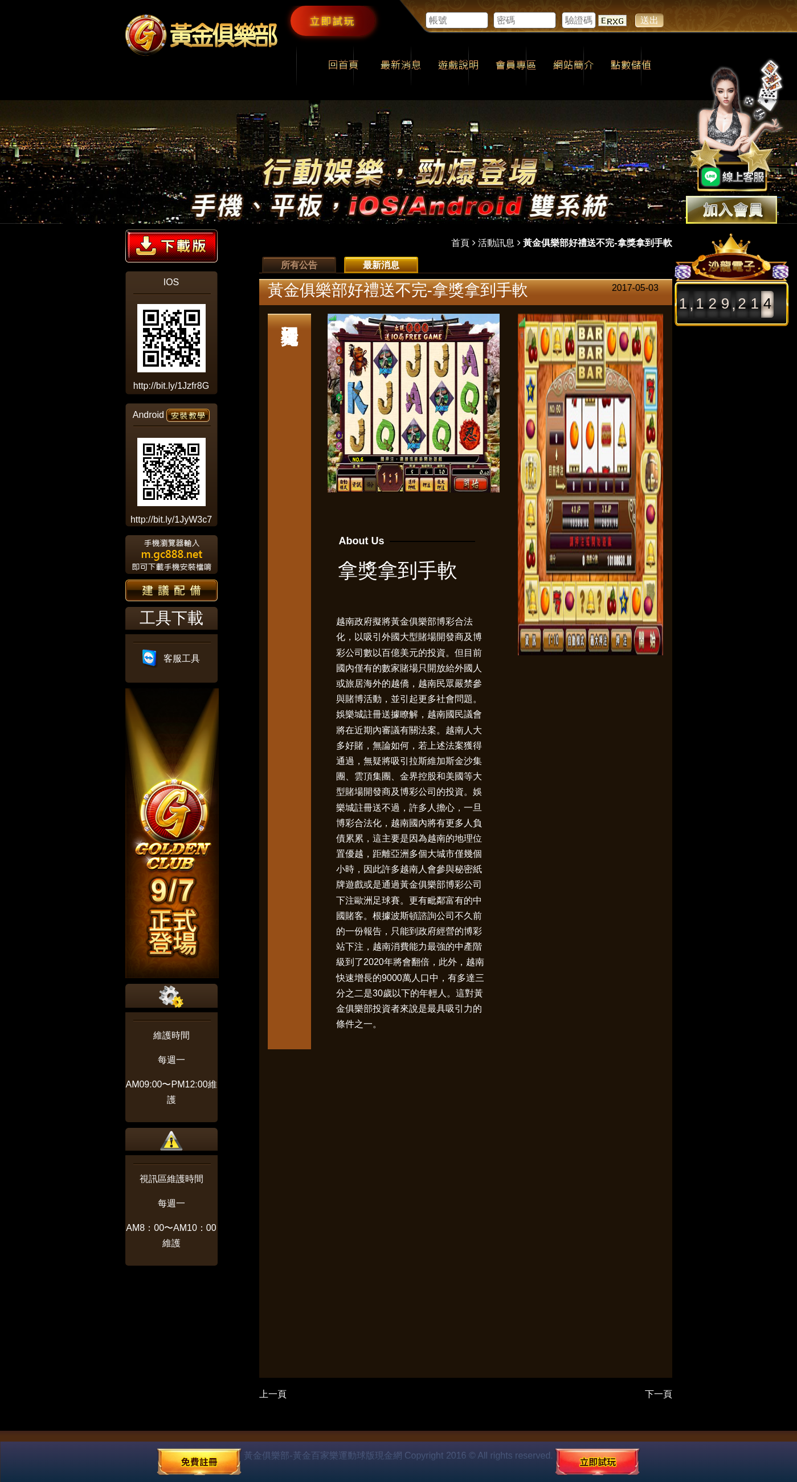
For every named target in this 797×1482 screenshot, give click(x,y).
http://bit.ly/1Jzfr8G (171, 386)
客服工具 (171, 658)
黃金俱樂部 (413, 621)
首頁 (460, 243)
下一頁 (658, 1394)
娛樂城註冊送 (363, 714)
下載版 (171, 245)
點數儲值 (631, 66)
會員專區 (516, 66)
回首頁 (343, 66)
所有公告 (299, 265)
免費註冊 (199, 1461)
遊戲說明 (458, 66)
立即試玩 (332, 20)
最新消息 (401, 66)
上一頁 (273, 1394)
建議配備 (171, 590)
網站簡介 (573, 66)
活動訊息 (496, 243)
